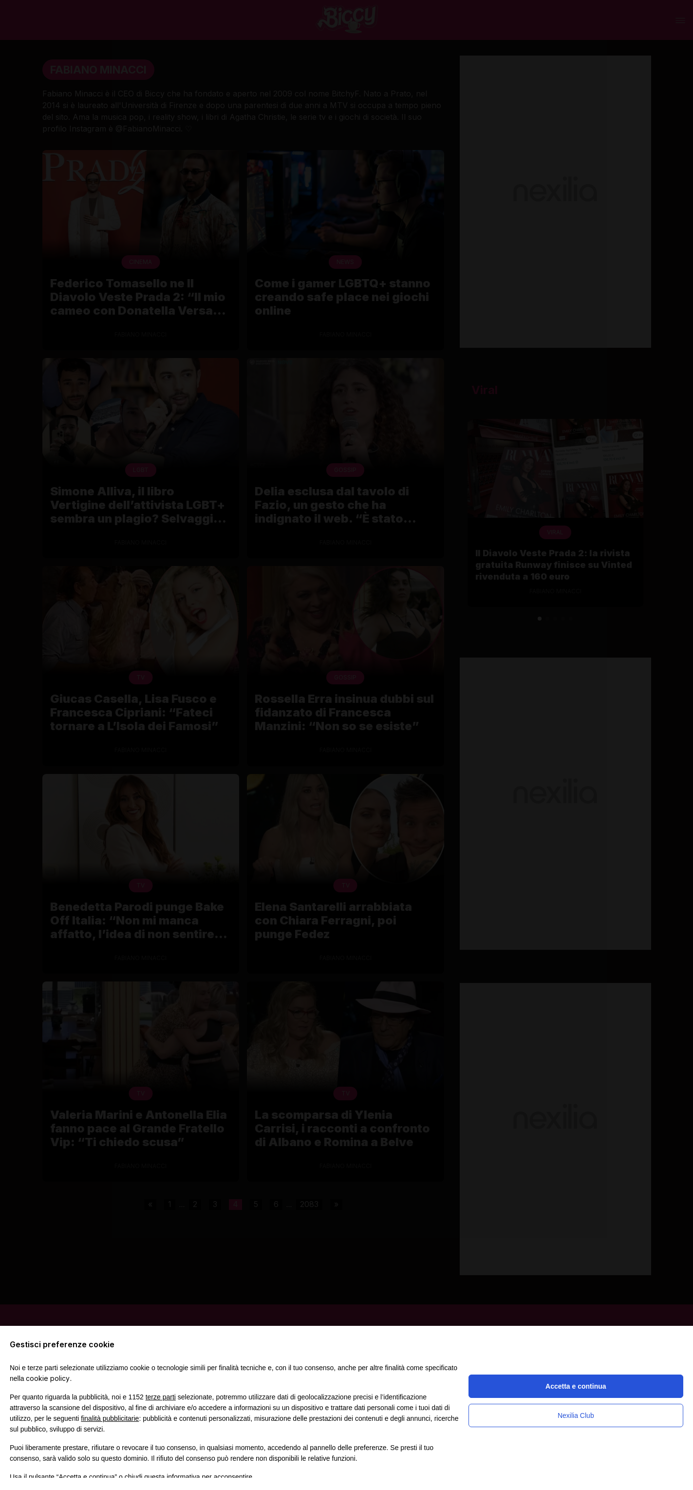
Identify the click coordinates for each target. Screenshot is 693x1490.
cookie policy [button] (48, 1378)
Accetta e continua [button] (575, 1386)
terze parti (161, 1397)
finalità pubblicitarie (110, 1418)
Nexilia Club (576, 1415)
